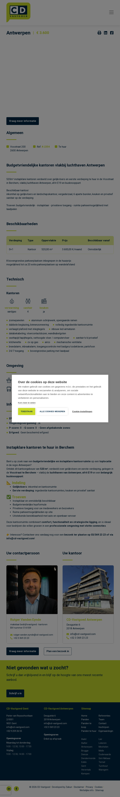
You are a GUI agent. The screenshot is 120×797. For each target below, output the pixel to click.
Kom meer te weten (27, 403)
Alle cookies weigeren (52, 411)
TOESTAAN (26, 411)
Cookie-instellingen (82, 411)
